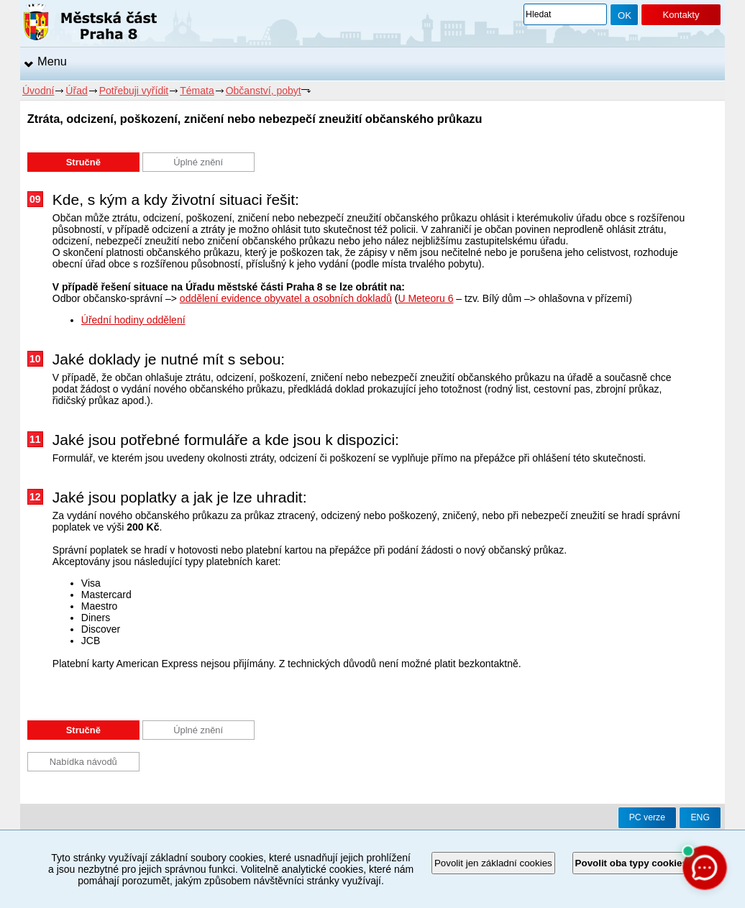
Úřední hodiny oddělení (133, 320)
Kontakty (680, 14)
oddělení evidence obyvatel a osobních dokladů (286, 298)
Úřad (76, 90)
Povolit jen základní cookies (493, 863)
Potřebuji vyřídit (133, 90)
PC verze (647, 817)
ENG (700, 817)
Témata (197, 90)
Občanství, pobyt (263, 90)
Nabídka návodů (83, 761)
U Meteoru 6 (425, 298)
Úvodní (38, 90)
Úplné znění (198, 162)
